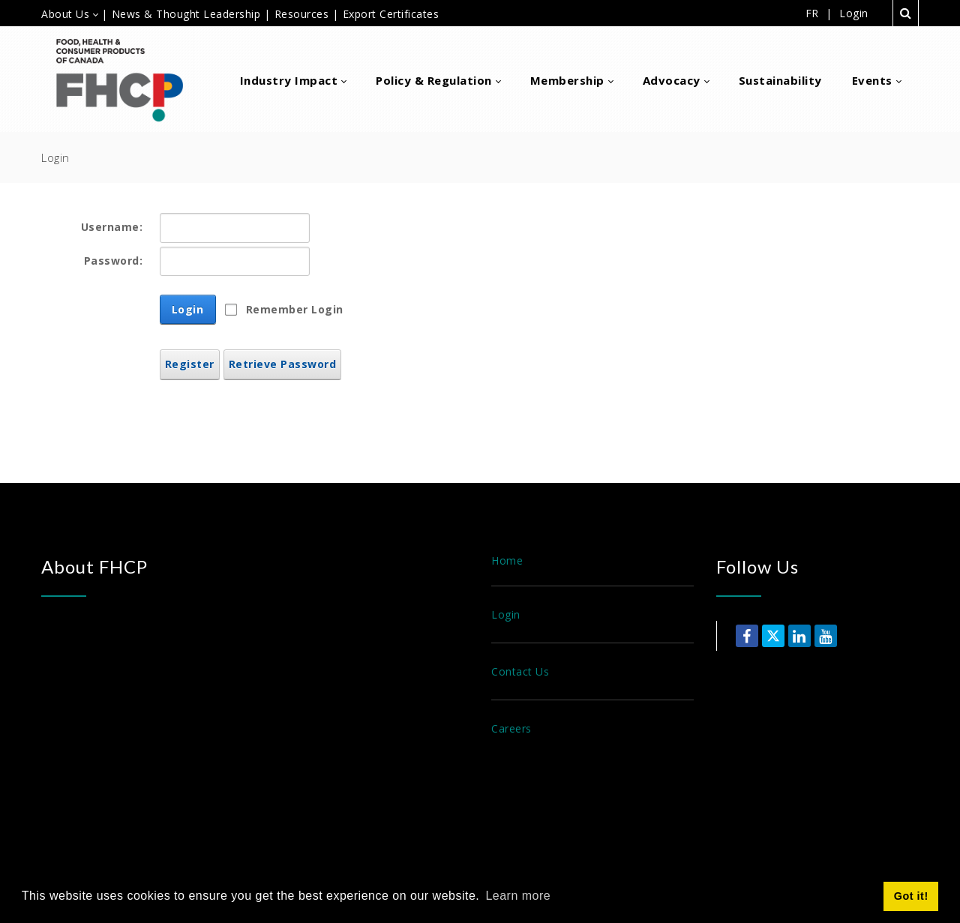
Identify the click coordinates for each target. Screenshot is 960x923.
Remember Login (295, 309)
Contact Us (520, 671)
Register (189, 364)
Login (853, 13)
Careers (511, 728)
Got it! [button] (911, 896)
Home (507, 560)
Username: (112, 227)
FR (812, 13)
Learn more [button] (517, 895)
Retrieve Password (283, 364)
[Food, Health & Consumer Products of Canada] (125, 79)
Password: (113, 260)
